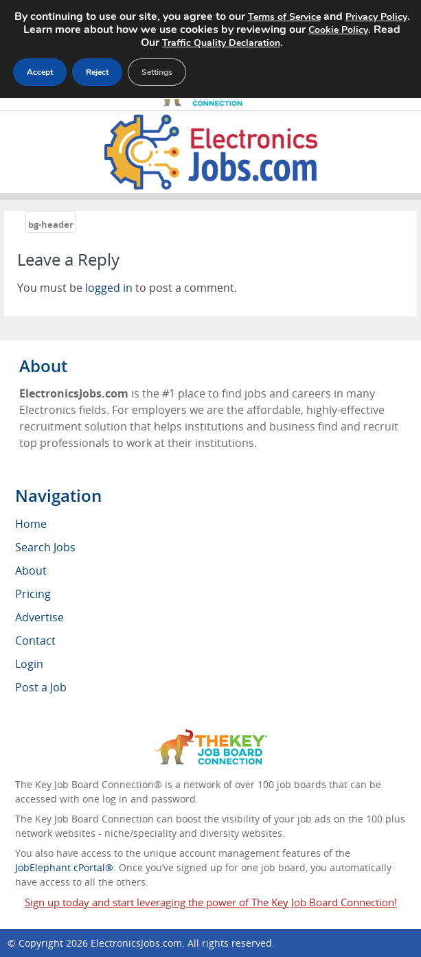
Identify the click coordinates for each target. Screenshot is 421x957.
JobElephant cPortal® (64, 867)
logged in (109, 287)
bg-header (50, 224)
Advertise (39, 617)
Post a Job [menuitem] (41, 687)
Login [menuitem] (29, 663)
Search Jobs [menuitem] (45, 547)
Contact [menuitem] (35, 640)
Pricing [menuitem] (33, 593)
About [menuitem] (31, 570)
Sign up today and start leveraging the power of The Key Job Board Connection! (211, 902)
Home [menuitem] (31, 523)
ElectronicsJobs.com (136, 942)
